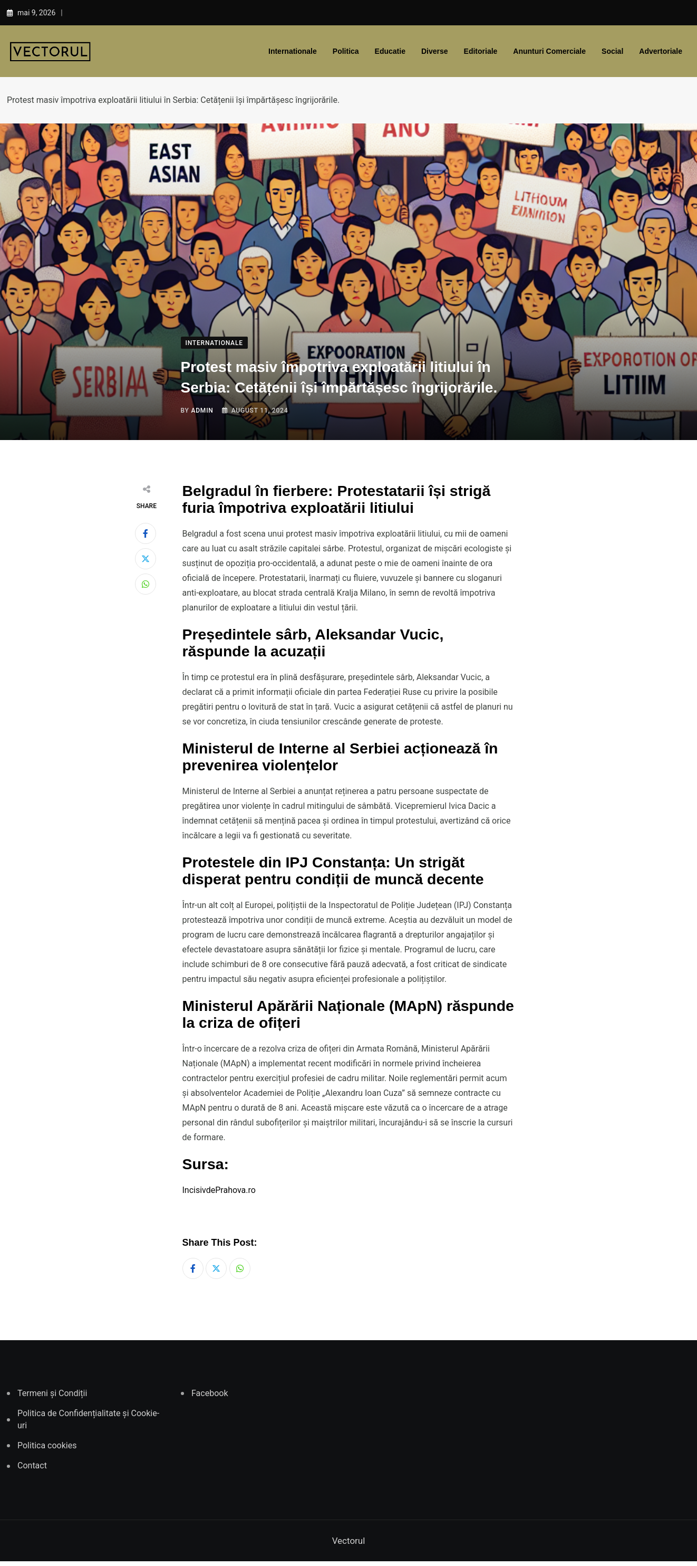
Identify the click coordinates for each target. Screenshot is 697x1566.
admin (202, 410)
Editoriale (481, 51)
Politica (346, 51)
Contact (32, 1471)
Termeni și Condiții (52, 1398)
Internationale (292, 51)
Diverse (434, 51)
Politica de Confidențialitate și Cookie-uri (88, 1424)
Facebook (209, 1398)
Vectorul (348, 1545)
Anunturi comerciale (549, 51)
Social (612, 51)
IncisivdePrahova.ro (219, 1190)
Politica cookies (46, 1450)
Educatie (390, 51)
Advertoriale (660, 51)
